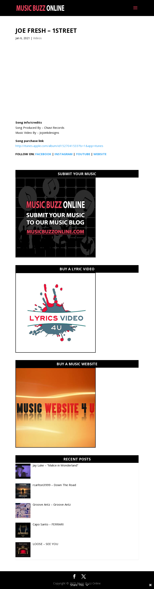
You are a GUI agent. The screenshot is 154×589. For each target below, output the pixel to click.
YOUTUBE (83, 154)
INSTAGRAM (64, 154)
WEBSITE (99, 154)
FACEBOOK (43, 154)
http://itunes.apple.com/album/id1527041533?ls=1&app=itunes (59, 146)
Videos (37, 38)
